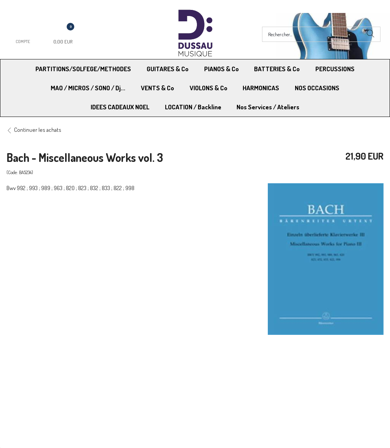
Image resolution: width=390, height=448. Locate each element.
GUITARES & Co (168, 69)
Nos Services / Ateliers (268, 107)
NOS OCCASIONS (317, 88)
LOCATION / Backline (193, 107)
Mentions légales (308, 369)
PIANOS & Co (221, 69)
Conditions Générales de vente (232, 369)
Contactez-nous (123, 388)
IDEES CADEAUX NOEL (120, 107)
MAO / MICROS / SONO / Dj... (88, 88)
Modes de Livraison (35, 369)
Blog (293, 388)
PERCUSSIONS (335, 69)
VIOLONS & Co (208, 88)
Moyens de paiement (129, 369)
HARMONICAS (261, 88)
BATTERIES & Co (277, 69)
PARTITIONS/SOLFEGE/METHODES (83, 69)
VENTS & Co (157, 88)
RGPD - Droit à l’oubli (36, 388)
